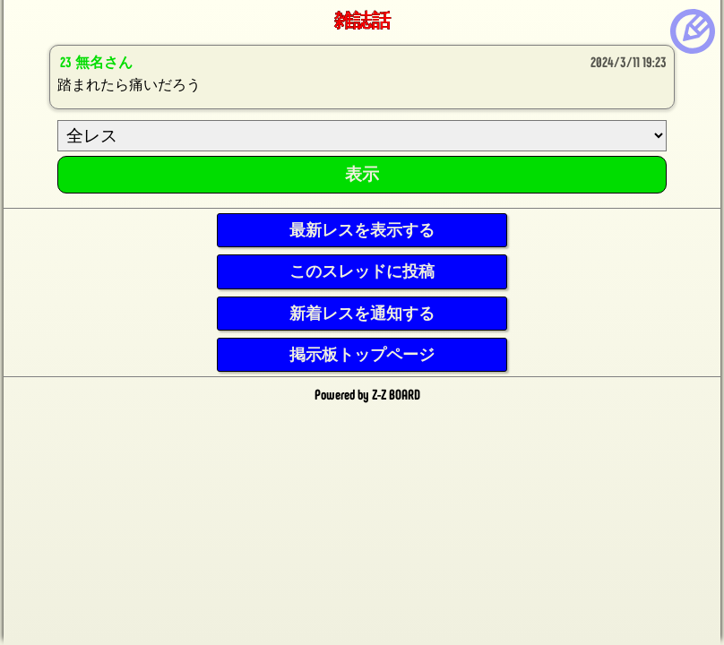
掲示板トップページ (362, 355)
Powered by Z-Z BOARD (367, 394)
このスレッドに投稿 (362, 271)
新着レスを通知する (362, 313)
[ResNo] (362, 135)
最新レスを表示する (362, 230)
